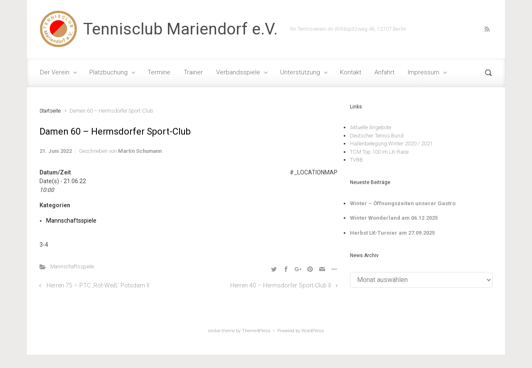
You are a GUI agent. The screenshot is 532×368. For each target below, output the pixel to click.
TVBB (356, 160)
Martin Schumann (140, 151)
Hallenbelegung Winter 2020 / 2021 (391, 143)
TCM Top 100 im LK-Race (379, 152)
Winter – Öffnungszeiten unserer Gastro (403, 203)
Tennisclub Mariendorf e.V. (180, 29)
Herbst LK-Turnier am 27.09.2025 (392, 233)
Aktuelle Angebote (370, 127)
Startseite (50, 111)
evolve (214, 331)
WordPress (312, 331)
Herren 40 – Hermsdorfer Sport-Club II (280, 285)
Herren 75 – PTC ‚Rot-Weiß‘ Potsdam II (98, 285)
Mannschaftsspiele (71, 220)
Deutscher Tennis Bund (377, 135)
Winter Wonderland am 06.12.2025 (394, 218)
